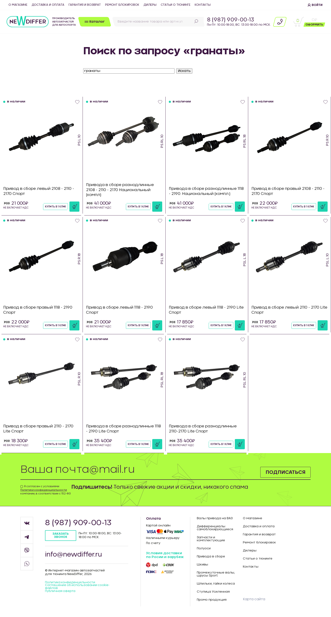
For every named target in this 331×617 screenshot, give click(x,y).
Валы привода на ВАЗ (215, 518)
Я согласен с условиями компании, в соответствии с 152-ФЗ (45, 490)
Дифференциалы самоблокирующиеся (215, 528)
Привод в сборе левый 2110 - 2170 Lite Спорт (286, 310)
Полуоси (204, 548)
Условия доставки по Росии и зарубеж (165, 555)
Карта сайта (254, 599)
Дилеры (150, 4)
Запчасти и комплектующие (211, 539)
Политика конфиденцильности (70, 582)
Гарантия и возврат (85, 4)
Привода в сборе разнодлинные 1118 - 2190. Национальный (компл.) (204, 191)
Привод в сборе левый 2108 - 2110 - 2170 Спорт (40, 191)
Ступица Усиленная (213, 591)
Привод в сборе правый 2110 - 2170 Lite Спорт (39, 428)
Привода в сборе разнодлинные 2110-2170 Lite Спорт (204, 428)
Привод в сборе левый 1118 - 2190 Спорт (120, 310)
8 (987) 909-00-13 (230, 19)
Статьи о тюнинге (175, 4)
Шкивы (202, 564)
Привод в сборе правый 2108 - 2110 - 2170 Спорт (288, 191)
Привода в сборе (211, 556)
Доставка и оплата (48, 4)
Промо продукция (212, 599)
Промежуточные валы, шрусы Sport (216, 574)
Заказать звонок (61, 535)
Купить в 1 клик (55, 206)
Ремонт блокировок (122, 4)
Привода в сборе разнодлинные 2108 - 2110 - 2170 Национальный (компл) (121, 190)
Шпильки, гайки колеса (216, 583)
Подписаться (285, 472)
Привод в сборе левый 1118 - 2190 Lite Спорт (203, 310)
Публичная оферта (60, 591)
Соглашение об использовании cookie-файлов (77, 587)
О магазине (17, 4)
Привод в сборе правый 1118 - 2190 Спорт (39, 310)
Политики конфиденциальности (43, 490)
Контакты (203, 4)
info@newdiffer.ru (74, 555)
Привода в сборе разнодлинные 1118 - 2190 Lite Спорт (121, 428)
